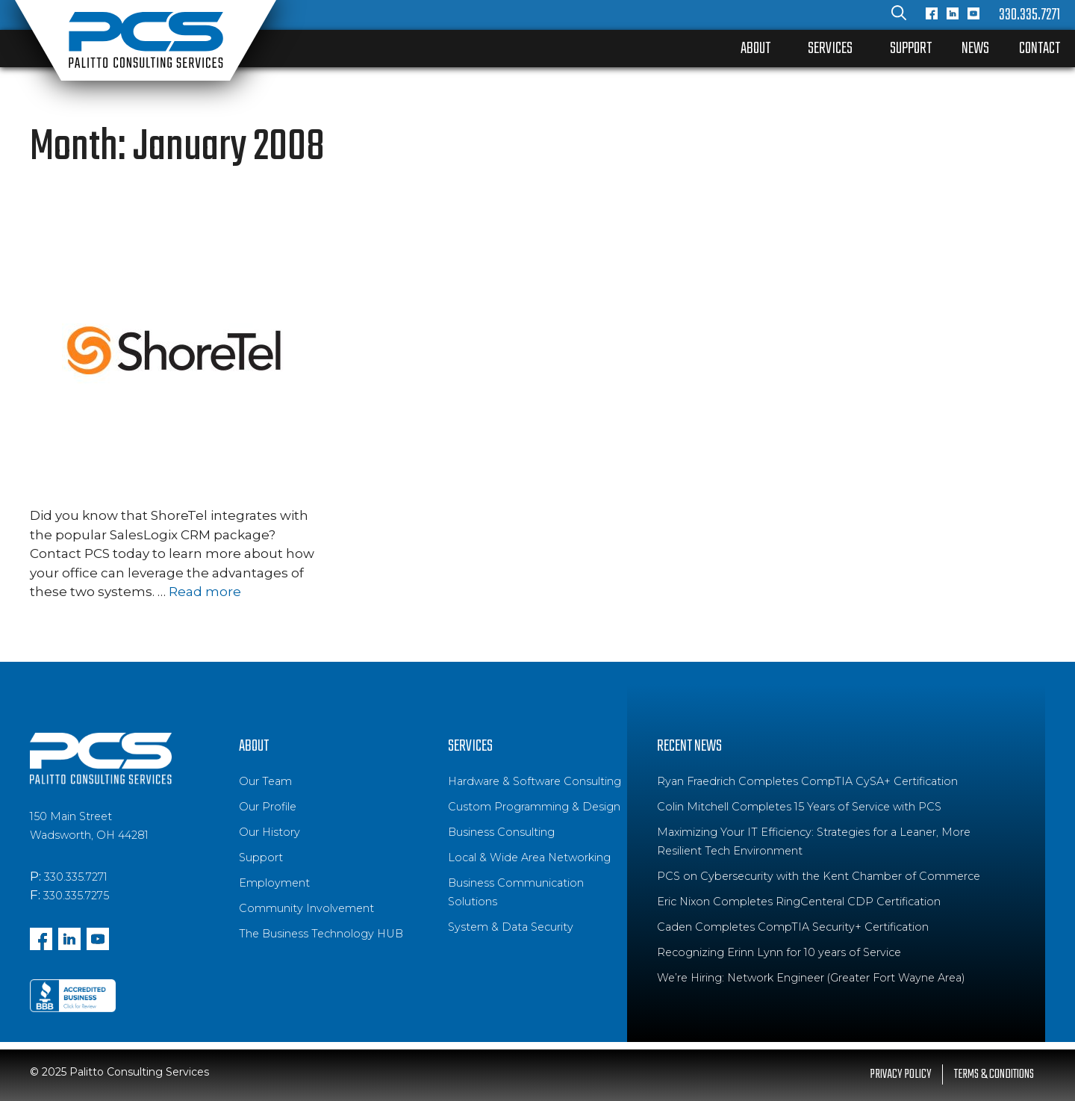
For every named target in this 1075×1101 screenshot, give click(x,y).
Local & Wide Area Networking (529, 857)
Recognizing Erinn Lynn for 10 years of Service (779, 952)
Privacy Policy (900, 1074)
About (755, 48)
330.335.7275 (76, 895)
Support (911, 48)
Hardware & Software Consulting (534, 781)
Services (830, 48)
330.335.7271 (1029, 15)
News (975, 48)
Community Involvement (306, 908)
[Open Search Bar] (898, 15)
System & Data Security (510, 927)
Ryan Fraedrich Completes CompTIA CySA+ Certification (807, 781)
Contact (1039, 48)
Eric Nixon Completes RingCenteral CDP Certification (799, 901)
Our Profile (267, 806)
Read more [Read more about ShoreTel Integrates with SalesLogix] (205, 591)
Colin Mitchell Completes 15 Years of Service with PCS (799, 806)
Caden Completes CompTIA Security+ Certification (793, 927)
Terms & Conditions (994, 1074)
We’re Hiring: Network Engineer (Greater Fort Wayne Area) (811, 977)
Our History (269, 832)
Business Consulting (501, 832)
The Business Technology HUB (321, 933)
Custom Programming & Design (534, 806)
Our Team (265, 781)
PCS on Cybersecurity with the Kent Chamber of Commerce (818, 876)
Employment (274, 883)
